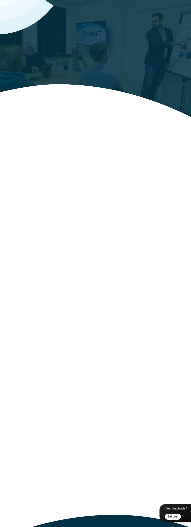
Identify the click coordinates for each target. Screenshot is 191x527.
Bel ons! (173, 516)
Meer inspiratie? (176, 513)
